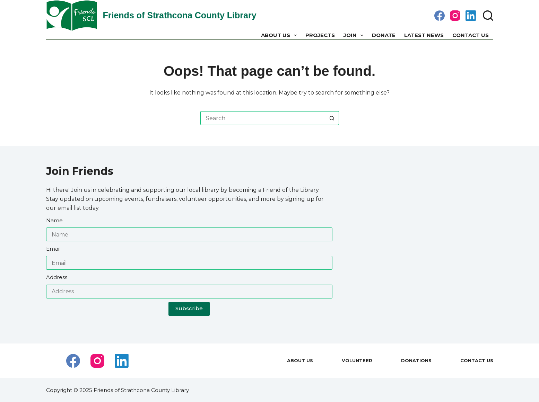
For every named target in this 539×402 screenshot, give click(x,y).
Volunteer (357, 360)
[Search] (488, 15)
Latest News (424, 35)
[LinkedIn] (471, 15)
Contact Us (470, 35)
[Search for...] (262, 118)
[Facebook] (439, 15)
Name (54, 220)
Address (56, 277)
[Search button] (332, 118)
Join (355, 35)
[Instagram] (455, 15)
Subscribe (189, 308)
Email (53, 248)
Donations (416, 360)
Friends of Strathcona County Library (180, 15)
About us (280, 35)
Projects (320, 35)
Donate (383, 35)
